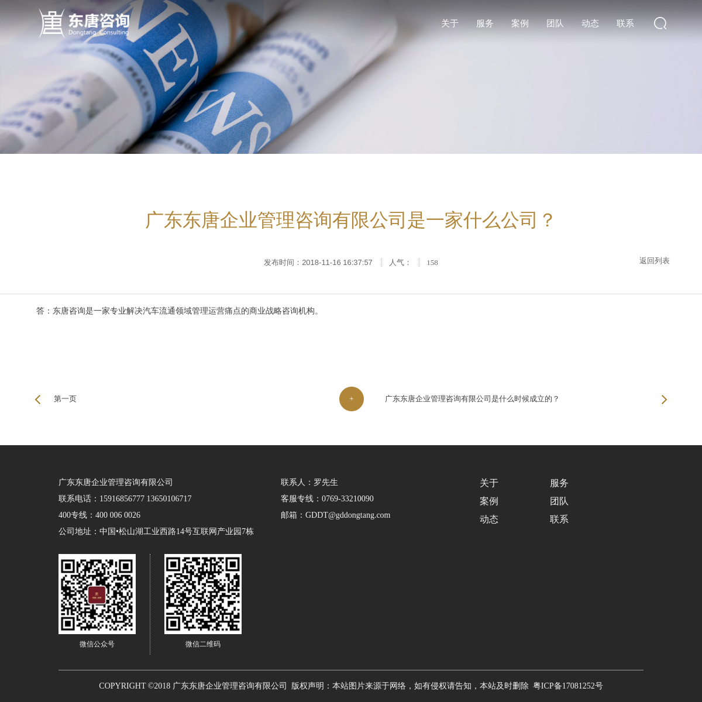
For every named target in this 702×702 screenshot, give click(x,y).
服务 (485, 23)
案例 (520, 23)
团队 (555, 23)
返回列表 (654, 260)
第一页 (65, 398)
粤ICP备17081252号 (568, 686)
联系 (625, 23)
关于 (450, 23)
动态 (590, 23)
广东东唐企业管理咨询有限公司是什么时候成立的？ (472, 398)
